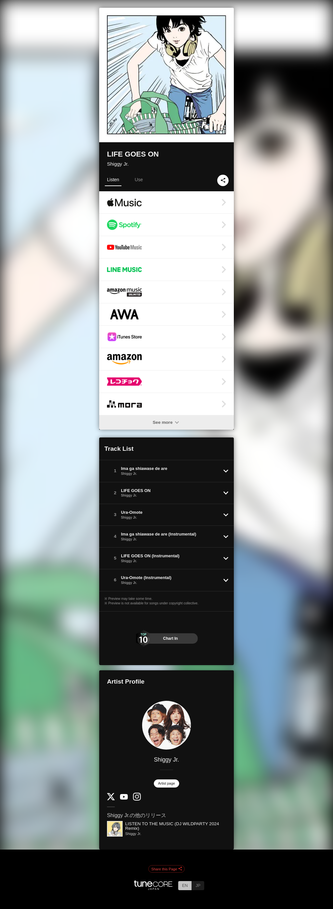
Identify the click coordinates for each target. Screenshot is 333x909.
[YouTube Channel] (124, 798)
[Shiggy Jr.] (166, 725)
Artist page (166, 783)
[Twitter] (111, 798)
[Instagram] (137, 799)
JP (197, 885)
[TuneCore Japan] (153, 888)
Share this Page (166, 869)
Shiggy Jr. (118, 164)
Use (139, 179)
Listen (113, 179)
